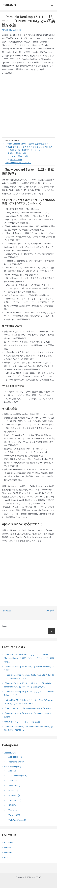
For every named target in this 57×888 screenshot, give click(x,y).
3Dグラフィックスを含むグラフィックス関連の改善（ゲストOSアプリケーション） (31, 148)
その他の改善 (16, 159)
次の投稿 (51, 611)
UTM (10, 805)
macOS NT (10, 5)
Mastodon (8, 852)
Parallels (7, 30)
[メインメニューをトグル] (52, 5)
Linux (10, 780)
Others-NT (12, 795)
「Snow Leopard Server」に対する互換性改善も (26, 144)
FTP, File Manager (16, 776)
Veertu (11, 810)
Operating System (16, 762)
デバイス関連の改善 (19, 156)
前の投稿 (5, 611)
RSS (6, 857)
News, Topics (10, 767)
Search (5, 626)
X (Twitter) (8, 843)
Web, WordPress (15, 820)
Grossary (8, 753)
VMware (12, 815)
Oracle (11, 790)
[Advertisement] (28, 106)
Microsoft (12, 785)
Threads (7, 847)
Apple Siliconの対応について (18, 162)
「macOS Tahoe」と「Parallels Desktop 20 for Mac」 (28, 708)
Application (13, 757)
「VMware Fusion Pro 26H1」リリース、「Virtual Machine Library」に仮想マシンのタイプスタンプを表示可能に (29, 658)
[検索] (51, 631)
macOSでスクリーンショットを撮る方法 (22, 722)
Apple (11, 771)
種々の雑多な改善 (18, 153)
